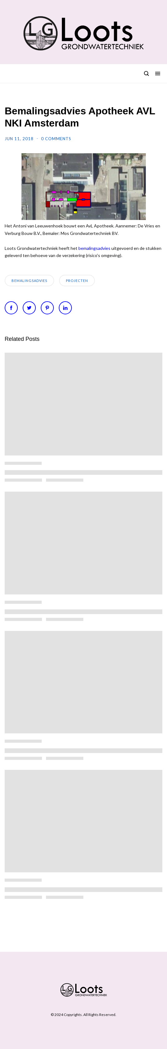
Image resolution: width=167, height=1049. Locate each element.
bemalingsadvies (94, 248)
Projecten (77, 281)
